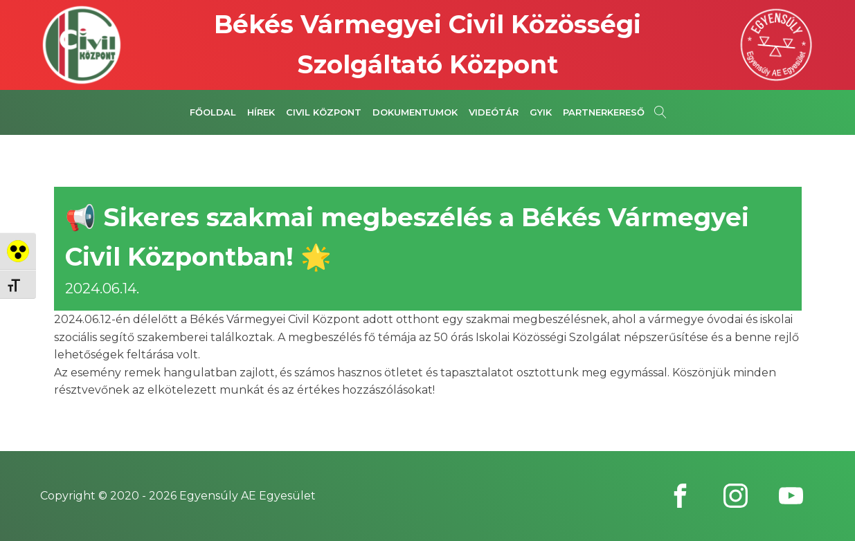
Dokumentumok (415, 112)
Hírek (261, 112)
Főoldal (213, 112)
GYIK (541, 112)
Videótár (494, 112)
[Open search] (660, 112)
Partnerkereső (604, 112)
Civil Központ (323, 112)
